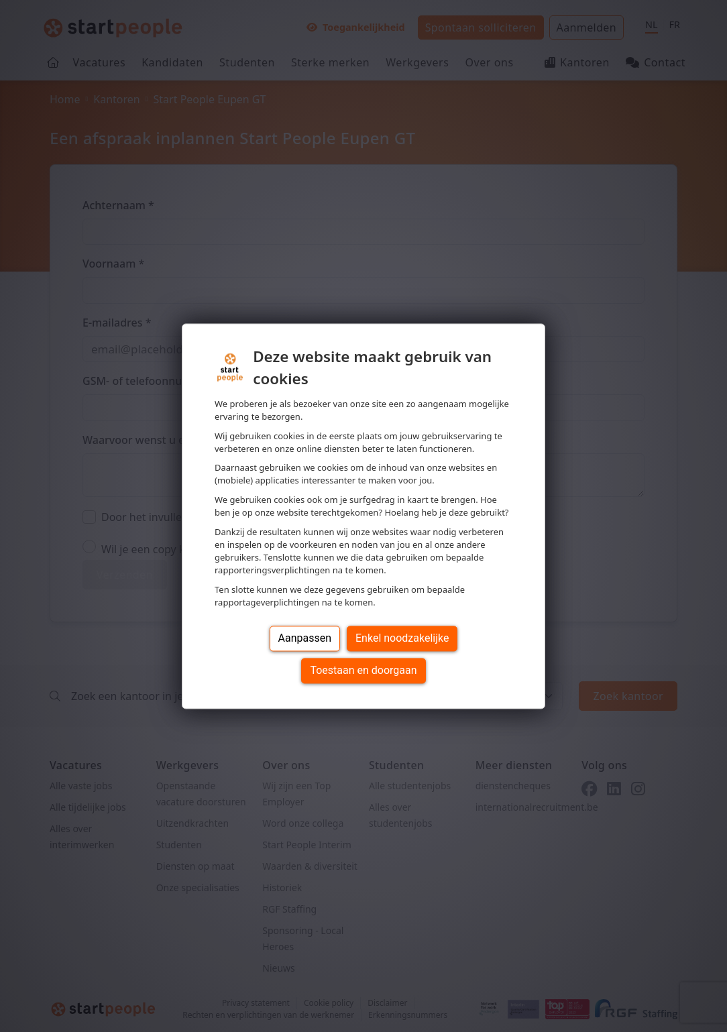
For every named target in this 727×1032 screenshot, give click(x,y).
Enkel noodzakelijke (402, 638)
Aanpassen (305, 638)
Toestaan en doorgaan (363, 670)
